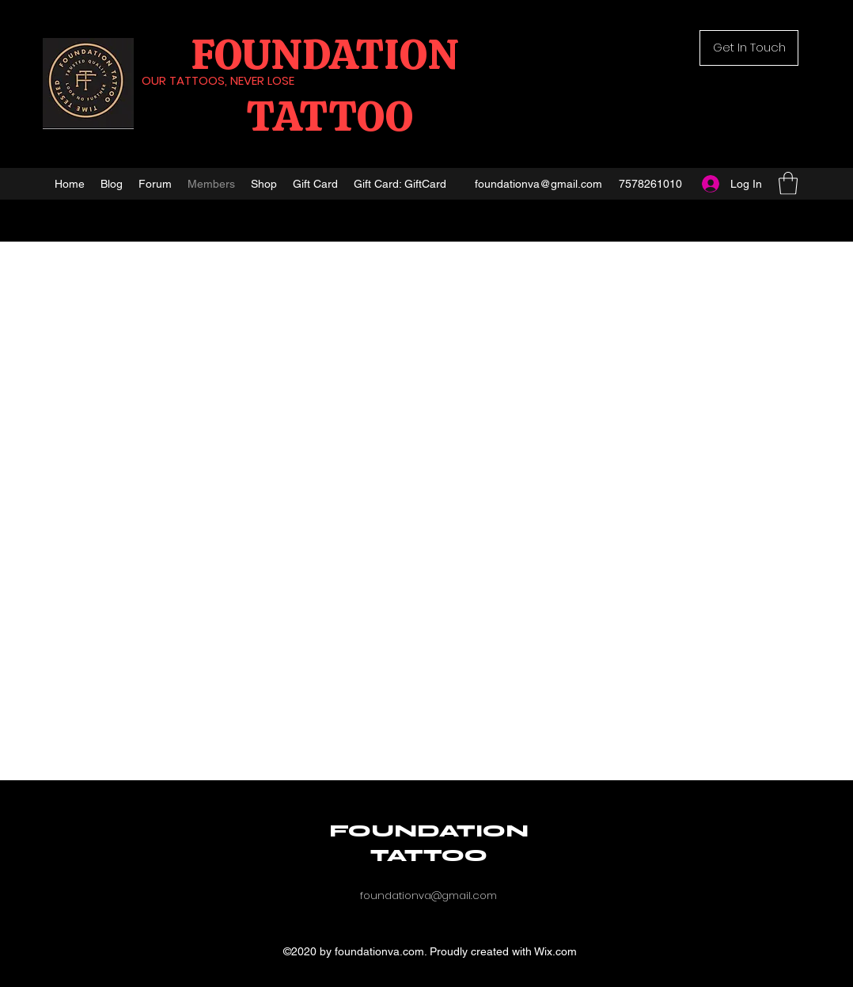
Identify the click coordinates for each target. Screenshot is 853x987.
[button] (748, 48)
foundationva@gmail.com (538, 183)
